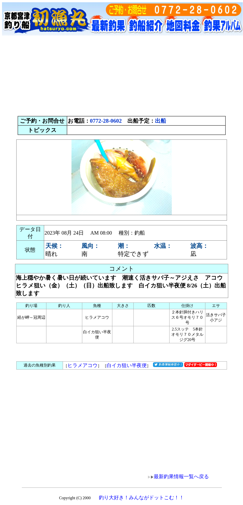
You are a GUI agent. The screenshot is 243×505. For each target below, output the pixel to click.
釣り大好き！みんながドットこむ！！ (141, 497)
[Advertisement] (121, 76)
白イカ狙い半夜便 (127, 365)
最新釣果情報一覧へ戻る (175, 476)
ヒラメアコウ (82, 365)
